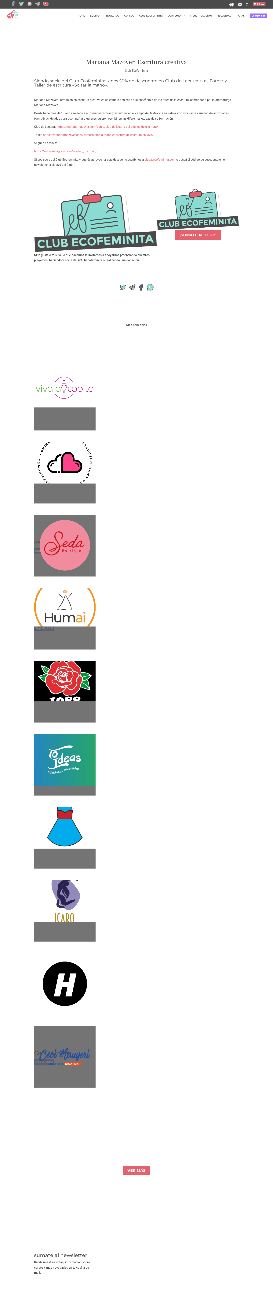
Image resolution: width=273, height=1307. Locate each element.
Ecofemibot (258, 15)
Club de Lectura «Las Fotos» (194, 80)
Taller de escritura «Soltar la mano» (70, 85)
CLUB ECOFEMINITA (151, 15)
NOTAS (240, 15)
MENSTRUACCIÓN (201, 15)
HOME (81, 15)
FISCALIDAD (224, 15)
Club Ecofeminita (136, 70)
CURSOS (129, 15)
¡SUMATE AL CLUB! (198, 235)
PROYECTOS (111, 15)
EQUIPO (95, 15)
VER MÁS (136, 1170)
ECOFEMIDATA (176, 15)
